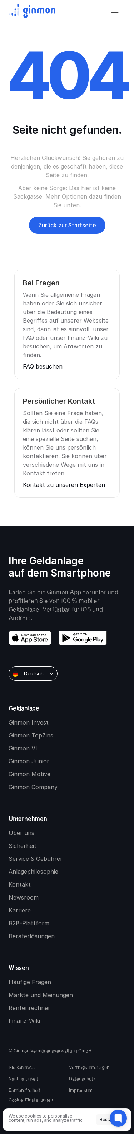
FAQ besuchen (43, 366)
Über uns (21, 832)
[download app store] (30, 638)
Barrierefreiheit (24, 1089)
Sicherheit (22, 845)
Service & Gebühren (36, 858)
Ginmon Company (33, 787)
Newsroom (24, 897)
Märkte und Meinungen (41, 994)
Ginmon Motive (29, 774)
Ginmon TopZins (31, 735)
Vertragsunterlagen (89, 1066)
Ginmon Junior (29, 761)
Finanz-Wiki (24, 1020)
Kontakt (20, 884)
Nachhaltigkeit (23, 1078)
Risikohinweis (23, 1066)
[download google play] (83, 638)
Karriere (20, 910)
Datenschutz (82, 1078)
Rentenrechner (29, 1007)
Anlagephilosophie (33, 871)
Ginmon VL (24, 748)
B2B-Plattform (29, 923)
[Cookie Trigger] (31, 1099)
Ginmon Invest (29, 722)
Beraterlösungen (32, 936)
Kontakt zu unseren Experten (64, 484)
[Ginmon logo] (32, 11)
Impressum (81, 1089)
